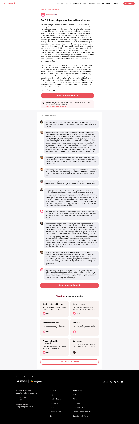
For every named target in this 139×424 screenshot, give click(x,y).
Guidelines (54, 403)
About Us (53, 390)
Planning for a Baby (64, 3)
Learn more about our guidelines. (56, 106)
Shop (52, 416)
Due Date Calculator (80, 407)
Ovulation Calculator (80, 416)
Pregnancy (77, 3)
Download (76, 403)
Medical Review (55, 399)
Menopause (106, 3)
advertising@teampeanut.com (27, 393)
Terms (75, 395)
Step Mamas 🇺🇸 (52, 14)
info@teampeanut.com (24, 407)
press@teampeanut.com (25, 400)
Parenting (55, 9)
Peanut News (77, 390)
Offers (52, 407)
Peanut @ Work (55, 412)
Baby (85, 3)
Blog (51, 395)
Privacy (75, 399)
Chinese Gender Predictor (82, 412)
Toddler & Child (94, 3)
